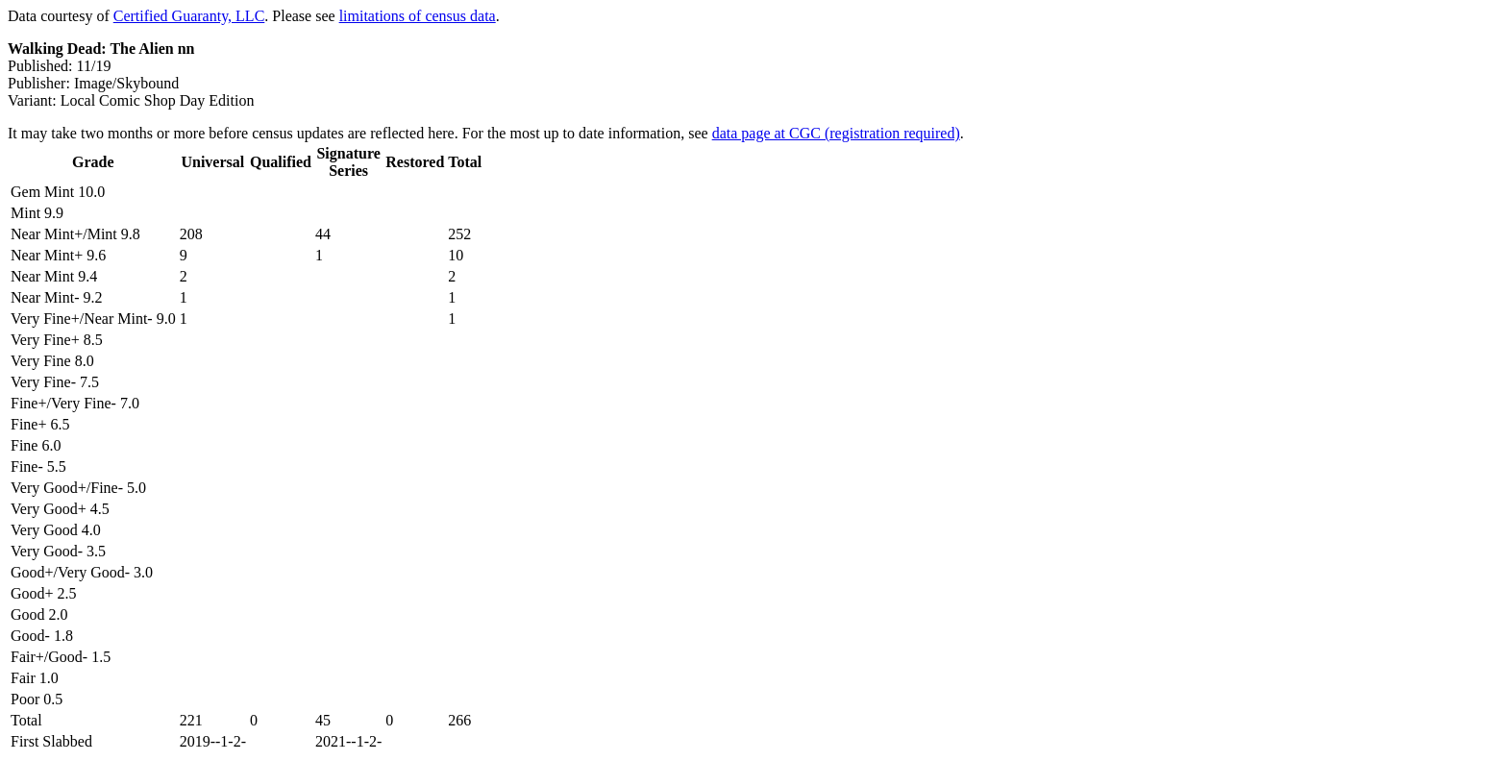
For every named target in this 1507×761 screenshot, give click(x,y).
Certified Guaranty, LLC (189, 16)
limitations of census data (417, 16)
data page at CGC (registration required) (836, 133)
